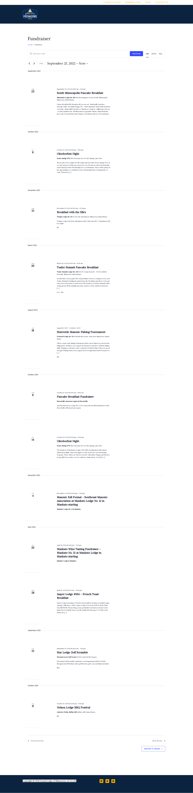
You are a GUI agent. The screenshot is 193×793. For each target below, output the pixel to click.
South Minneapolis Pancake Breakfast (80, 93)
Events (30, 45)
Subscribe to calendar (152, 749)
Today (41, 63)
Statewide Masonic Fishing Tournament (81, 332)
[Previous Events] (29, 63)
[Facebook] (101, 781)
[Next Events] (34, 63)
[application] (98, 14)
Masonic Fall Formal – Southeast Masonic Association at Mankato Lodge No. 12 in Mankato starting (82, 501)
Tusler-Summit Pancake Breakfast (77, 267)
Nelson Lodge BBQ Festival (73, 707)
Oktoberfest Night (68, 153)
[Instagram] (113, 781)
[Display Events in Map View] (160, 53)
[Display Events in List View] (147, 53)
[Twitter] (107, 781)
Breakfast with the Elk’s (71, 212)
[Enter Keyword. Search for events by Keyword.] (79, 53)
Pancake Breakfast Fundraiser (75, 396)
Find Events (136, 54)
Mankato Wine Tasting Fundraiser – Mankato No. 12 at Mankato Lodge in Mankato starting (79, 552)
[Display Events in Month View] (154, 53)
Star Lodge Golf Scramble (72, 652)
